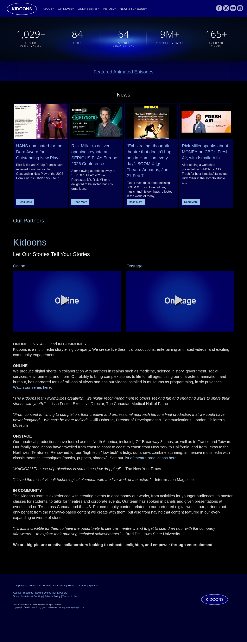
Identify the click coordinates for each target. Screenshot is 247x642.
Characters (59, 585)
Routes (47, 585)
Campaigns (19, 585)
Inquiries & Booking (32, 596)
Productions (34, 585)
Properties (27, 592)
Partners (81, 585)
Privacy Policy (52, 596)
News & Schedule (133, 9)
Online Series (88, 9)
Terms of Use (69, 596)
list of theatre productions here (150, 458)
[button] (65, 300)
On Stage (66, 9)
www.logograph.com (75, 607)
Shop (16, 596)
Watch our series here (32, 387)
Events (47, 592)
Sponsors (93, 585)
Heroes (109, 9)
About (48, 9)
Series (71, 585)
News (38, 592)
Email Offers (60, 592)
